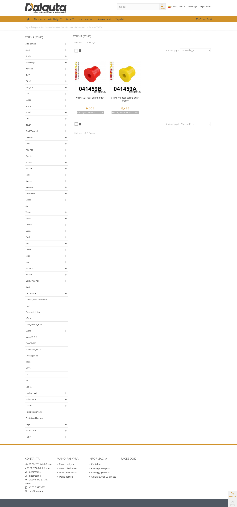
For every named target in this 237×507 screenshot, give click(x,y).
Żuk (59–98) (31, 343)
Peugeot (29, 87)
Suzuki (28, 249)
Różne (28, 318)
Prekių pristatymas (100, 468)
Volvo (28, 212)
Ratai (70, 19)
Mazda (29, 231)
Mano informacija (67, 472)
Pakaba (69, 27)
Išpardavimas (86, 19)
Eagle (28, 424)
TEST (28, 305)
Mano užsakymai (67, 468)
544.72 (29, 387)
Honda (29, 112)
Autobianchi (31, 430)
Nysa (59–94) (31, 337)
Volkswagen (31, 62)
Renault (29, 168)
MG (27, 118)
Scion (28, 256)
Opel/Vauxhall (32, 131)
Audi (28, 50)
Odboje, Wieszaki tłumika (37, 299)
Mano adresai (65, 476)
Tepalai (120, 19)
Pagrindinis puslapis (34, 27)
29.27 (28, 380)
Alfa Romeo (31, 43)
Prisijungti (192, 6)
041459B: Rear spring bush (90, 97)
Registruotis (205, 6)
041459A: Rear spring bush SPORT (125, 99)
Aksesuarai (104, 19)
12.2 (27, 374)
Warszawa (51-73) (33, 349)
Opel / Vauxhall (32, 280)
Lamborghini (31, 393)
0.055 (28, 368)
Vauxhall (29, 149)
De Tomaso (31, 293)
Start (28, 287)
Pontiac (29, 274)
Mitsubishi (30, 193)
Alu (27, 206)
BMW (28, 75)
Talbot (28, 436)
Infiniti (28, 218)
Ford (28, 237)
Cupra (28, 330)
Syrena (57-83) (32, 355)
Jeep (27, 262)
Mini (27, 243)
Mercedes (30, 187)
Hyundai (29, 268)
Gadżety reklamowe (34, 418)
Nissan (29, 162)
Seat (27, 174)
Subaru (29, 181)
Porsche (29, 68)
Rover (28, 125)
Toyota (29, 224)
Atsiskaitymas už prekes (102, 476)
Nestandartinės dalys (48, 19)
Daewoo (29, 137)
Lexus (28, 199)
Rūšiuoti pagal (172, 50)
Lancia (28, 100)
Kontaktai (95, 464)
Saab (28, 143)
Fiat (27, 93)
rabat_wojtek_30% (34, 324)
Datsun (29, 405)
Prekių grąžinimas (99, 472)
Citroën (29, 81)
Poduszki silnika (33, 312)
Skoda (28, 56)
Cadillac (29, 156)
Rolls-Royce (31, 399)
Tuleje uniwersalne (34, 412)
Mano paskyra (65, 464)
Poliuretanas (80, 27)
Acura (28, 106)
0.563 (28, 362)
